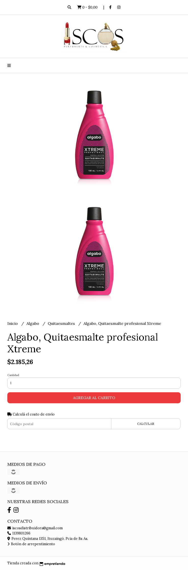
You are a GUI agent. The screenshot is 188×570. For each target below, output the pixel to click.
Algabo (33, 323)
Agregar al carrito (94, 397)
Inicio (13, 323)
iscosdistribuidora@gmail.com (35, 528)
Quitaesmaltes (62, 323)
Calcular (145, 424)
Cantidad (13, 375)
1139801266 (18, 533)
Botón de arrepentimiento (31, 544)
